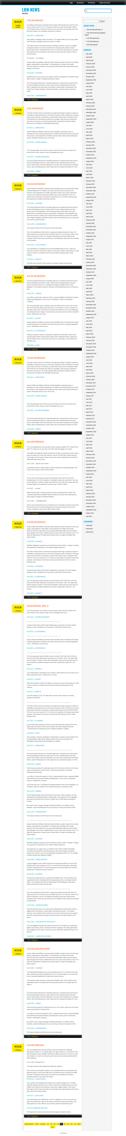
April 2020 (89, 291)
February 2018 (90, 376)
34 (51, 1124)
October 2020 (90, 272)
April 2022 (89, 213)
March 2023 (89, 177)
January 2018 (90, 379)
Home (71, 3)
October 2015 (90, 467)
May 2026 (89, 54)
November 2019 (91, 308)
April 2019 (89, 330)
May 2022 (89, 210)
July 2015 (89, 477)
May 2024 (89, 132)
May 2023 (89, 171)
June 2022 (89, 207)
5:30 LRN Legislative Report (38, 948)
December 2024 (91, 109)
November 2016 (91, 425)
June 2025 (89, 89)
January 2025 (90, 106)
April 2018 (89, 370)
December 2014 (91, 500)
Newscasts (35, 99)
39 (68, 1124)
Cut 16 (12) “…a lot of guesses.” (36, 244)
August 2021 (90, 239)
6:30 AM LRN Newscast (36, 522)
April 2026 (89, 57)
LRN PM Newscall (92, 44)
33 (48, 1124)
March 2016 (89, 451)
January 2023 (90, 184)
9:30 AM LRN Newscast (36, 183)
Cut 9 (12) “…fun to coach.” (35, 1095)
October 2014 (90, 506)
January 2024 (90, 145)
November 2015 (91, 464)
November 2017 (91, 386)
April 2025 (89, 96)
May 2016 (89, 444)
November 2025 (91, 73)
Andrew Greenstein (18, 26)
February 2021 (90, 259)
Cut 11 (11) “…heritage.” (34, 293)
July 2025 (89, 86)
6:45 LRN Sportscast (35, 441)
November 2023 (91, 151)
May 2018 (89, 366)
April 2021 (89, 252)
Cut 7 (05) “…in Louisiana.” (35, 566)
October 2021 (90, 233)
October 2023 (90, 155)
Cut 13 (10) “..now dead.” (35, 541)
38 (64, 1124)
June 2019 (89, 324)
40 (71, 1124)
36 (58, 1124)
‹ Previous (42, 1124)
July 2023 (89, 164)
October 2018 (90, 350)
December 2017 (91, 383)
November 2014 (91, 503)
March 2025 (89, 99)
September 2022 (91, 197)
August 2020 (90, 278)
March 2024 (89, 138)
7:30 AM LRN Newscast (36, 357)
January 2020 (90, 301)
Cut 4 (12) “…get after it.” (34, 593)
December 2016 (91, 422)
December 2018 (91, 344)
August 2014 (90, 513)
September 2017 (91, 392)
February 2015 (90, 493)
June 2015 (89, 480)
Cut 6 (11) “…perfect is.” (34, 259)
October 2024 (90, 116)
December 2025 (91, 70)
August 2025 (90, 83)
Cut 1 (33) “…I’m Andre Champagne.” (38, 156)
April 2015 (89, 487)
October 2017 (90, 389)
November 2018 (91, 347)
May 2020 (89, 288)
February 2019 (90, 337)
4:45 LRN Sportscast (35, 1045)
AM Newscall (80, 3)
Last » (52, 1127)
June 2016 (89, 441)
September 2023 (91, 158)
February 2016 (90, 454)
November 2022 (91, 190)
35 (54, 1124)
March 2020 (89, 295)
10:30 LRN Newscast (35, 108)
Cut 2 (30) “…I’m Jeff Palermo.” (36, 576)
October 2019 (90, 311)
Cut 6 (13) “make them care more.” (37, 1108)
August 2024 (90, 122)
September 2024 (91, 119)
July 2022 (89, 203)
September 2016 (91, 431)
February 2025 (90, 103)
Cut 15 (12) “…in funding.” (35, 203)
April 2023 (89, 174)
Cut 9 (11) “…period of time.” (36, 127)
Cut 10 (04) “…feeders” (34, 171)
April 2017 (89, 409)
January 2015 (90, 497)
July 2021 (89, 243)
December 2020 (91, 265)
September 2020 (91, 275)
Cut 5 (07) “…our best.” (34, 318)
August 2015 (90, 474)
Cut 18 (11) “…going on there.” (36, 1079)
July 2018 (89, 360)
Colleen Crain (18, 189)
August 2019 (90, 317)
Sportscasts (35, 513)
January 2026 (90, 67)
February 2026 (90, 63)
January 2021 (90, 262)
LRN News (31, 9)
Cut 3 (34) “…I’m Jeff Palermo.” (36, 330)
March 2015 (89, 490)
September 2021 (91, 236)
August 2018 (90, 357)
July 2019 (89, 321)
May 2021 (89, 249)
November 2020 (91, 269)
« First (36, 1124)
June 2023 (89, 168)
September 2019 (91, 314)
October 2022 (90, 194)
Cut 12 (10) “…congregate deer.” (37, 224)
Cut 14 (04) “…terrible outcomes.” (37, 142)
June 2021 (89, 246)
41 (75, 1124)
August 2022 (90, 200)
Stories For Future (104, 3)
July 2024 (89, 125)
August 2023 (90, 161)
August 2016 (90, 435)
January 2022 (90, 223)
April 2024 (89, 135)
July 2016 (89, 438)
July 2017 (89, 399)
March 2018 (89, 373)
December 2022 (91, 187)
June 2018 (89, 363)
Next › (79, 1124)
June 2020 (89, 285)
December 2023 (91, 148)
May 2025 (89, 93)
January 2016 (90, 458)
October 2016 (90, 428)
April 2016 (89, 448)
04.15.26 (17, 607)
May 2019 (89, 327)
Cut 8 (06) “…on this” (33, 345)
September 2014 (91, 510)
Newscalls (34, 940)
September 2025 (91, 80)
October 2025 (90, 76)
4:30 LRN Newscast (92, 41)
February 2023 (90, 181)
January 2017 (90, 418)
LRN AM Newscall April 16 (38, 605)
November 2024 (91, 112)
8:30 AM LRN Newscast (36, 276)
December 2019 (91, 304)
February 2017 (90, 415)
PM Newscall (91, 3)
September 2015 (91, 471)
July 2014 (89, 516)
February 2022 (90, 220)
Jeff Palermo (18, 113)
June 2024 (89, 129)
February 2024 (90, 142)
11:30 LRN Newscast (35, 20)
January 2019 (90, 340)
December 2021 (91, 226)
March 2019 (89, 334)
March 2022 (89, 217)
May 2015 (89, 484)
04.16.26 (17, 21)
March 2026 (89, 60)
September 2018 (91, 353)
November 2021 (91, 230)
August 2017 (90, 396)
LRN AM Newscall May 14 (94, 29)
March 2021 (89, 256)
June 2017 (89, 402)
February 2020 (90, 298)
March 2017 (89, 412)
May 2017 (89, 405)
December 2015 (91, 461)
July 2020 (89, 282)
